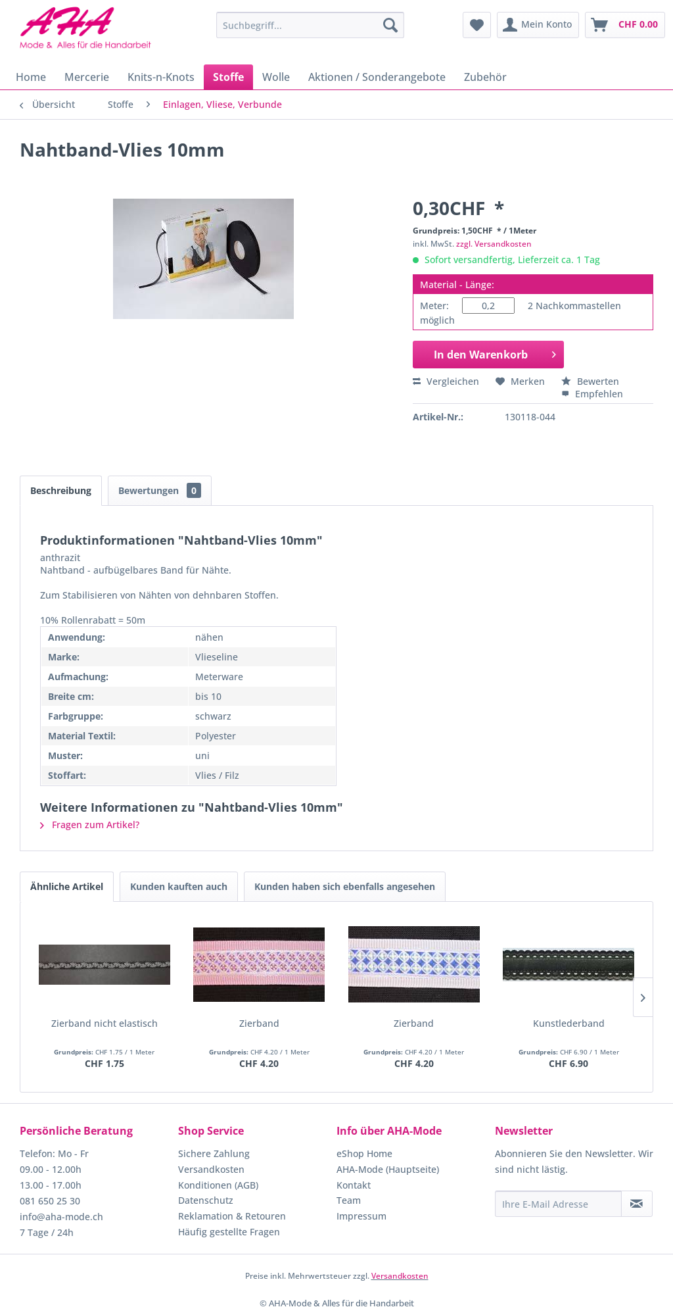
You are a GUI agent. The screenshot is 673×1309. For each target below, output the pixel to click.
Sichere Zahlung (214, 1153)
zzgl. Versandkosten (494, 243)
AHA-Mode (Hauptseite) (387, 1169)
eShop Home (364, 1153)
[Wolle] (276, 76)
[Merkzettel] (477, 25)
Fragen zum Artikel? (89, 824)
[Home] (31, 76)
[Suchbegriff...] (310, 25)
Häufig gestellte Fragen (229, 1231)
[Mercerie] (86, 76)
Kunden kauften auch (178, 886)
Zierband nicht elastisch (104, 1023)
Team (348, 1200)
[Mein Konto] (538, 25)
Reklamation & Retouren (232, 1216)
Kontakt (353, 1185)
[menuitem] (310, 25)
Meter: (434, 305)
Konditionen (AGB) (218, 1185)
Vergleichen (446, 381)
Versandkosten (211, 1169)
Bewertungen (159, 490)
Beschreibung (60, 490)
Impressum (361, 1216)
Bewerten (590, 381)
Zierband (259, 1023)
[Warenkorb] (625, 25)
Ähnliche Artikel (66, 886)
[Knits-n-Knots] (161, 76)
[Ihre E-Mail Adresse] (558, 1204)
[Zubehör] (485, 76)
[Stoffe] (228, 76)
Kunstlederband (569, 1023)
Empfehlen (592, 393)
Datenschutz (205, 1200)
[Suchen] (390, 25)
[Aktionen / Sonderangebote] (377, 76)
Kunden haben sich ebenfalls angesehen (344, 886)
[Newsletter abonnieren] (637, 1204)
